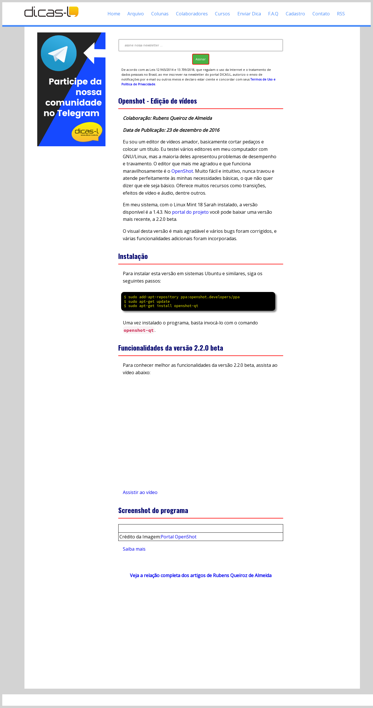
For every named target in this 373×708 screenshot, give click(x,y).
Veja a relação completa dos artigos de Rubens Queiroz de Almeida (201, 575)
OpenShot (182, 171)
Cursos (222, 14)
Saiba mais (134, 549)
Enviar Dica (249, 14)
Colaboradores (192, 14)
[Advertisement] (71, 232)
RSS (341, 14)
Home (113, 14)
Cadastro (295, 14)
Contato (321, 14)
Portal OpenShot (178, 537)
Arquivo (135, 14)
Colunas (160, 14)
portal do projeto (190, 212)
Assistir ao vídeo (140, 492)
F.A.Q (273, 14)
